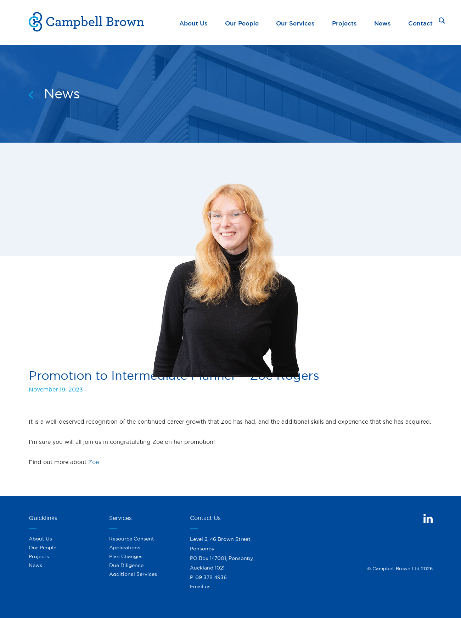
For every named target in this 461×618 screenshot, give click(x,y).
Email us (200, 585)
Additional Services (133, 573)
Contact (420, 21)
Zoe (93, 460)
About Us (193, 21)
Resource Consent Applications (131, 541)
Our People (242, 21)
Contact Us (205, 516)
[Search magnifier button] (442, 20)
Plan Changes (125, 555)
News (382, 21)
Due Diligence (126, 564)
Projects (344, 21)
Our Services (295, 21)
